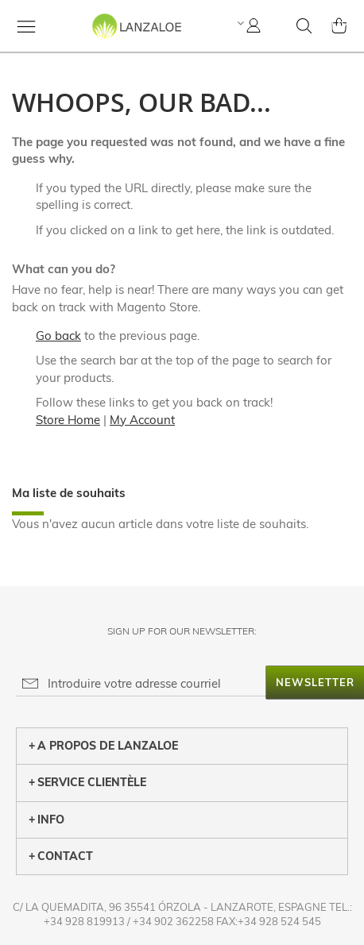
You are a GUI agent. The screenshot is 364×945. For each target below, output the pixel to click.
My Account (142, 419)
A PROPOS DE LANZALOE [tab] (103, 746)
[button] (239, 23)
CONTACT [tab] (61, 856)
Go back (58, 335)
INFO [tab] (46, 819)
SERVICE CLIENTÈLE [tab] (87, 782)
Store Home (68, 419)
